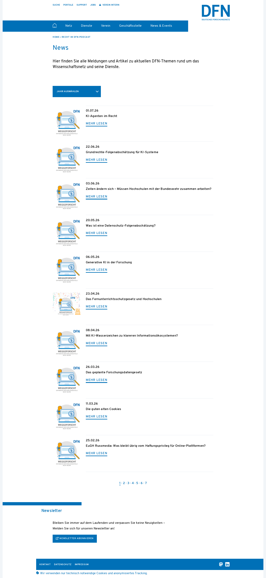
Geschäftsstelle (130, 25)
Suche (56, 5)
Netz (68, 25)
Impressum (82, 565)
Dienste (86, 25)
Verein (105, 25)
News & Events (161, 25)
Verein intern (110, 5)
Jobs (93, 5)
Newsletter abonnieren (76, 538)
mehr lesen (96, 123)
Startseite (54, 27)
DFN (216, 12)
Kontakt (45, 565)
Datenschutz (63, 565)
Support (82, 5)
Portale (68, 5)
